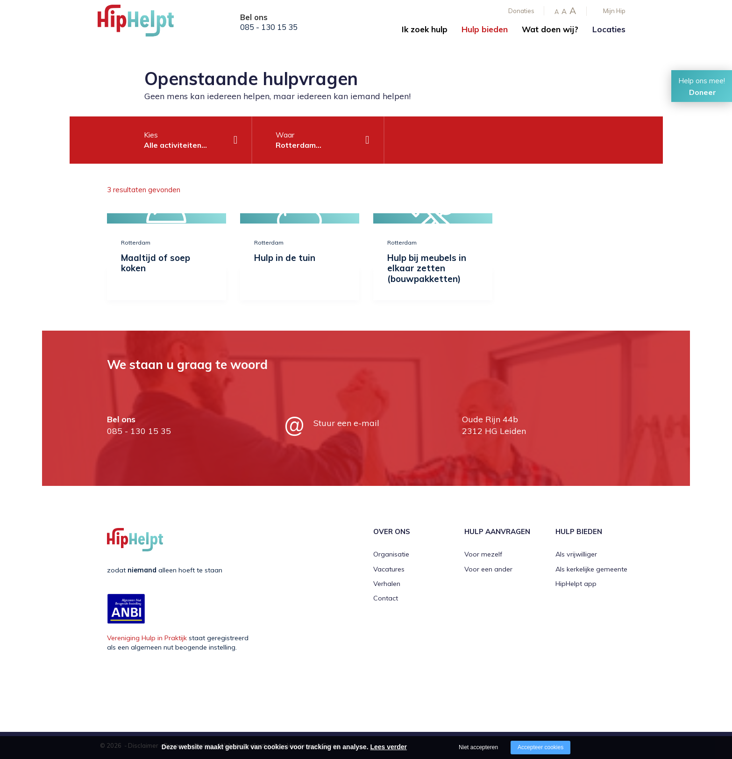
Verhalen (386, 583)
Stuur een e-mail (346, 423)
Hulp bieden (485, 29)
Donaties (521, 10)
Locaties (608, 29)
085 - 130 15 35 (269, 27)
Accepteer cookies (540, 747)
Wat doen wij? (550, 29)
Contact (385, 598)
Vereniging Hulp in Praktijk (147, 638)
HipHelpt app (576, 583)
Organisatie (391, 554)
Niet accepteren (478, 747)
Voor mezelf (483, 554)
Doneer (702, 92)
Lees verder (388, 747)
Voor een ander (488, 569)
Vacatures (389, 569)
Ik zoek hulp (425, 29)
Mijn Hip (614, 10)
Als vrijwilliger (576, 554)
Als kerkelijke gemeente (591, 569)
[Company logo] (144, 23)
